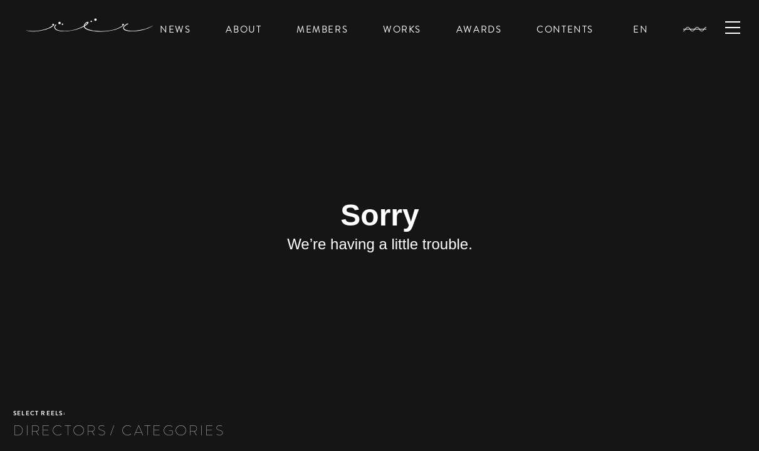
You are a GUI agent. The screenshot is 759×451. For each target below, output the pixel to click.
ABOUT (243, 29)
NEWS (175, 29)
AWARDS (479, 29)
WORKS (402, 29)
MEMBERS (322, 29)
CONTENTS (565, 29)
